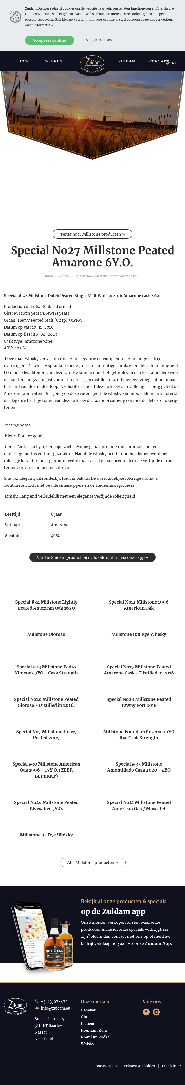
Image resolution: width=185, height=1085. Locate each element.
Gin (84, 1017)
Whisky (64, 276)
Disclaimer (171, 1066)
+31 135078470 (54, 1001)
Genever (88, 1010)
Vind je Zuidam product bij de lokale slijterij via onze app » (92, 557)
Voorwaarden (105, 1066)
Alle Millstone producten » (92, 862)
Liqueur (88, 1023)
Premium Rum (94, 1030)
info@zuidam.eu (55, 1008)
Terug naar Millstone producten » (92, 234)
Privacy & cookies (139, 1066)
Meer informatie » (39, 25)
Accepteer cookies (50, 40)
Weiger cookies (98, 39)
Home (49, 276)
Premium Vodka (95, 1037)
